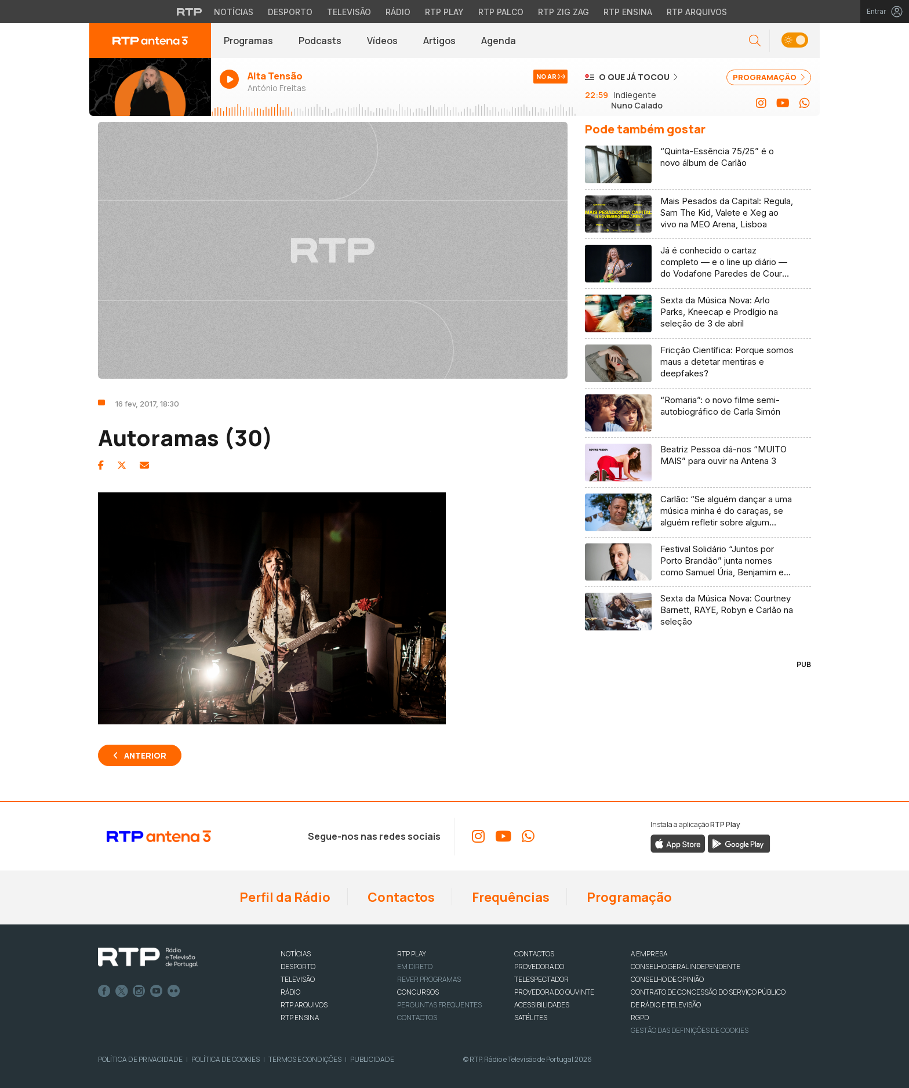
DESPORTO (298, 966)
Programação (628, 897)
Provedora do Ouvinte (554, 992)
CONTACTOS (534, 954)
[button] (755, 41)
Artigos (439, 40)
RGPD (640, 1017)
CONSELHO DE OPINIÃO (667, 979)
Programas (248, 40)
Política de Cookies (225, 1059)
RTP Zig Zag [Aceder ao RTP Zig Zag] (563, 12)
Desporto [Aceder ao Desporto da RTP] (290, 12)
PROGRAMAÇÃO (769, 77)
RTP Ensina (300, 1017)
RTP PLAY (411, 954)
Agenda (498, 40)
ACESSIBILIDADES (541, 1005)
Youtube (156, 991)
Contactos (400, 897)
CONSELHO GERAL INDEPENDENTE (685, 966)
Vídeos (382, 40)
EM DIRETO (414, 966)
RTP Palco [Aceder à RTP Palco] (500, 12)
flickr (174, 991)
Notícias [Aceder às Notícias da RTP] (233, 12)
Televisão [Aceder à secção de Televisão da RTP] (349, 12)
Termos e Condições (304, 1059)
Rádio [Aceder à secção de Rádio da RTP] (398, 12)
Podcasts (320, 40)
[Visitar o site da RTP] (189, 11)
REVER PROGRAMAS (429, 979)
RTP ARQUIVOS (304, 1005)
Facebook (104, 991)
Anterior (145, 755)
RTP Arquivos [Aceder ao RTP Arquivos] (697, 12)
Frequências (510, 897)
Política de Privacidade (140, 1059)
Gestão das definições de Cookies (689, 1030)
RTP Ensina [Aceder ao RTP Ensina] (627, 12)
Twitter (121, 991)
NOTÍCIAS (296, 954)
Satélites (530, 1017)
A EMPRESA (649, 954)
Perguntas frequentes (439, 1005)
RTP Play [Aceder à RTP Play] (444, 12)
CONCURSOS (418, 992)
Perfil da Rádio (283, 897)
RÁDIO (290, 992)
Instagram (139, 991)
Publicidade (372, 1059)
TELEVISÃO (298, 979)
